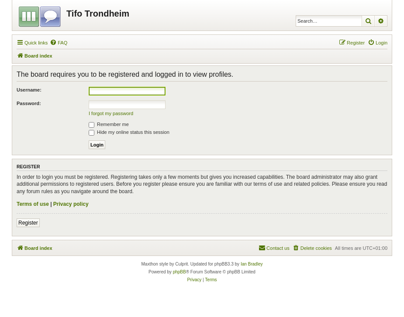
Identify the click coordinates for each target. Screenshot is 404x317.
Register (28, 223)
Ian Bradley (252, 264)
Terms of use (33, 204)
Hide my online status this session (129, 132)
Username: (29, 89)
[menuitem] (58, 42)
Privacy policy (71, 204)
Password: (29, 103)
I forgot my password (111, 113)
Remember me (109, 124)
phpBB (179, 271)
